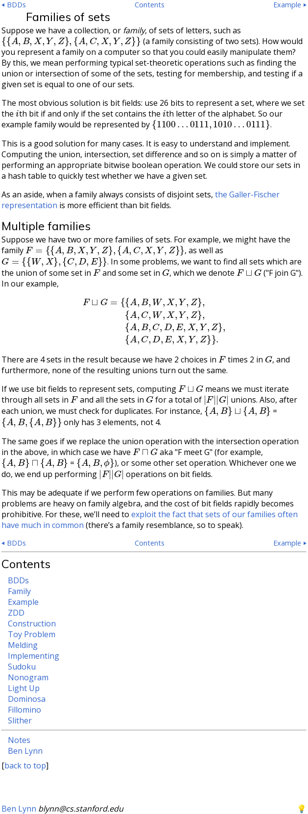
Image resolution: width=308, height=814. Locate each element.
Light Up (24, 688)
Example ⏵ (290, 4)
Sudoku (22, 666)
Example (23, 602)
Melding (23, 645)
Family (19, 591)
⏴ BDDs (13, 4)
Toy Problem (31, 634)
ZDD (16, 612)
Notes (19, 740)
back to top (25, 765)
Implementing (33, 655)
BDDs (18, 580)
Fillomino (24, 709)
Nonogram (28, 677)
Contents (150, 4)
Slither (20, 720)
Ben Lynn (25, 750)
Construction (32, 623)
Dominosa (27, 699)
